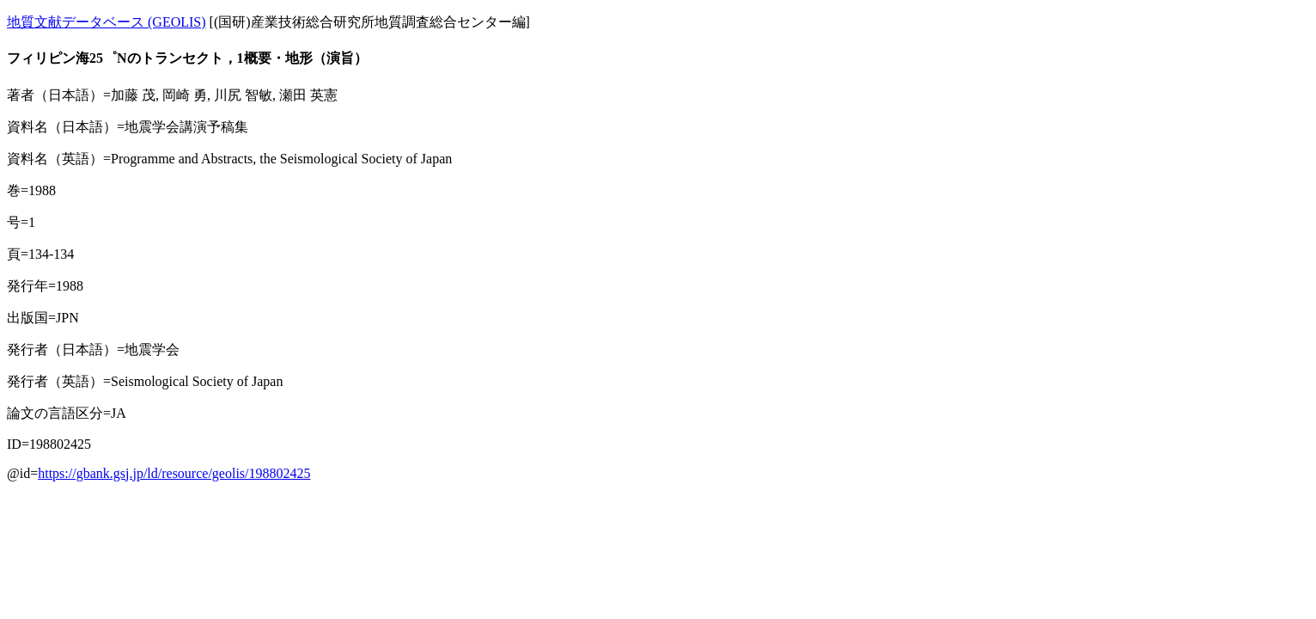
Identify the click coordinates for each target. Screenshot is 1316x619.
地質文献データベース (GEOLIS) (106, 22)
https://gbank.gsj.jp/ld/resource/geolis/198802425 (174, 473)
